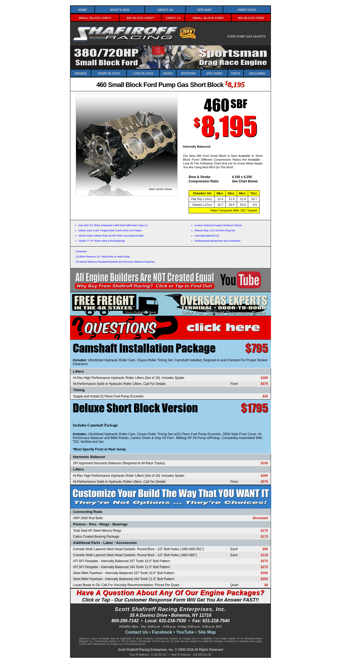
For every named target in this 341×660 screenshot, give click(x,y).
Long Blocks (143, 73)
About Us (165, 9)
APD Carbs (214, 73)
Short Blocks (109, 73)
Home (82, 9)
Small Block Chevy (94, 17)
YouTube (185, 632)
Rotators (188, 73)
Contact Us (136, 632)
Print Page (247, 9)
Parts (235, 73)
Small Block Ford (207, 17)
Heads (168, 73)
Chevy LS (173, 17)
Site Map (204, 9)
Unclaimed (257, 73)
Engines (81, 73)
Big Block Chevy (141, 17)
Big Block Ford (251, 17)
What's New (120, 9)
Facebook (162, 632)
